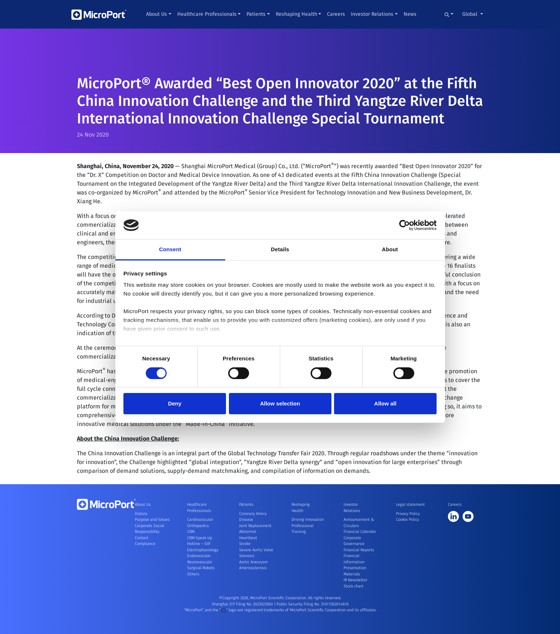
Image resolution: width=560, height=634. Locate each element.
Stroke (245, 543)
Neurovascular (199, 562)
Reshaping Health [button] (296, 14)
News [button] (410, 14)
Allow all (385, 403)
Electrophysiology (202, 550)
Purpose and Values (152, 519)
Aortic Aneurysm (253, 562)
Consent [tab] (170, 249)
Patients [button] (256, 14)
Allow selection (280, 403)
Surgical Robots (201, 568)
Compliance (145, 543)
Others (193, 574)
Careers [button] (336, 14)
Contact (141, 537)
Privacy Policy (408, 513)
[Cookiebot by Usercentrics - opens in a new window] (404, 225)
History (141, 513)
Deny (175, 403)
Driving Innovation (308, 519)
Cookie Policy (407, 519)
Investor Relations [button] (372, 14)
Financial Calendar (360, 531)
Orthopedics (198, 525)
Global (470, 14)
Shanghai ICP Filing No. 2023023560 (243, 604)
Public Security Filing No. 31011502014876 (313, 604)
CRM (190, 531)
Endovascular (199, 555)
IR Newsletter (355, 580)
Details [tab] (280, 249)
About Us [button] (156, 14)
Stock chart (353, 586)
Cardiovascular (200, 519)
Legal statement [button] (410, 504)
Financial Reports (359, 550)
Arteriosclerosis (253, 568)
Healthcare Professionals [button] (207, 14)
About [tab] (390, 249)
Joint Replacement (255, 525)
